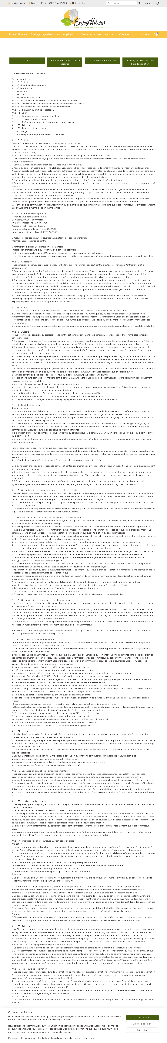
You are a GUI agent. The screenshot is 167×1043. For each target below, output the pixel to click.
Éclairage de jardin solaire (46, 34)
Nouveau (23, 34)
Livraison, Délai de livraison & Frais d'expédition (140, 62)
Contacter (126, 34)
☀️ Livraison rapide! (17, 3)
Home (12, 34)
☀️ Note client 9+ (77, 3)
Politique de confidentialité (102, 60)
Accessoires (96, 34)
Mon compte (146, 3)
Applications (71, 34)
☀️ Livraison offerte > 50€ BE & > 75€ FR (47, 3)
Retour (27, 60)
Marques (111, 34)
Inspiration (142, 34)
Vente (84, 34)
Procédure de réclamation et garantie (64, 62)
